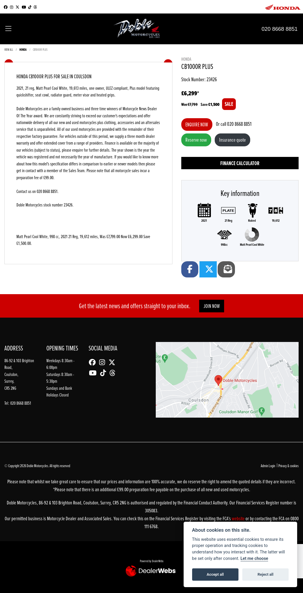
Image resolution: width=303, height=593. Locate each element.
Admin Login (268, 465)
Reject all (265, 574)
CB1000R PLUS (40, 49)
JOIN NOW (212, 306)
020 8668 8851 (280, 29)
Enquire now (196, 124)
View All (8, 49)
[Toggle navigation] (8, 29)
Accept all (215, 574)
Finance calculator (239, 163)
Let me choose (254, 558)
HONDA (23, 49)
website (239, 518)
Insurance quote (232, 139)
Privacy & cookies (288, 465)
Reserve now (196, 139)
